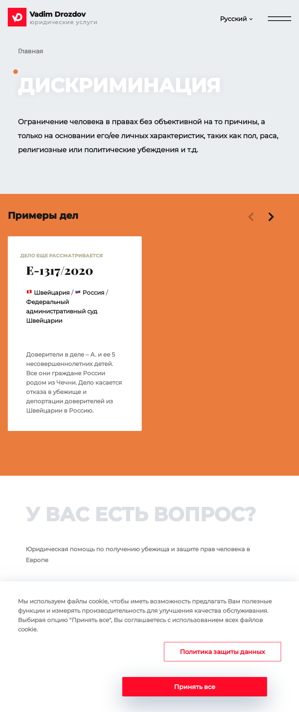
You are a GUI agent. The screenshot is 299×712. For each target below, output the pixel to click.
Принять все (194, 687)
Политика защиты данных (222, 652)
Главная (30, 51)
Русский (233, 19)
